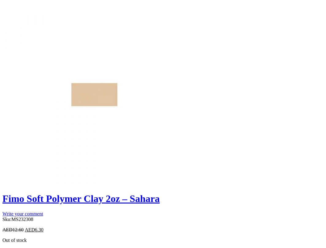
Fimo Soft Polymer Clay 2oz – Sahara (81, 198)
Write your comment (22, 213)
